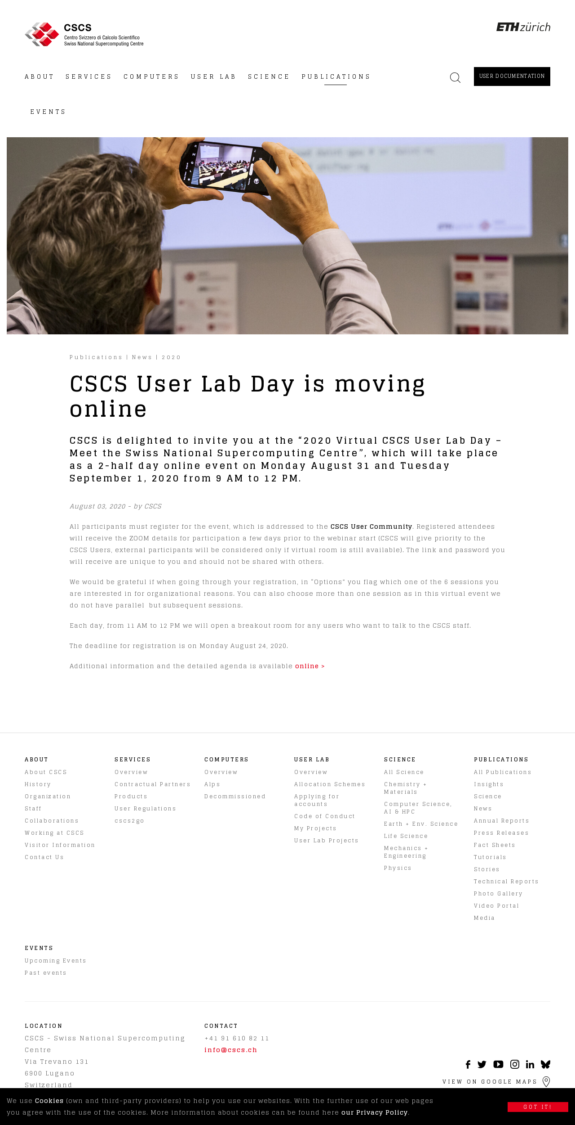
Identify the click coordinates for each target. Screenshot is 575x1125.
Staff (33, 808)
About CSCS (46, 772)
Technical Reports (507, 881)
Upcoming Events (56, 960)
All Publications (503, 772)
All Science (404, 772)
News (142, 357)
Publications (97, 357)
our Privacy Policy (374, 1112)
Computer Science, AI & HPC (418, 807)
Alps (212, 784)
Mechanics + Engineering (406, 851)
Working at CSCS (54, 832)
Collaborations (52, 820)
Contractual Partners (153, 784)
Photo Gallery (498, 893)
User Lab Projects (326, 840)
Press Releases (501, 832)
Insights (489, 784)
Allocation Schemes (330, 784)
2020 (171, 357)
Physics (398, 868)
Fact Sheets (495, 845)
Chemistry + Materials (406, 787)
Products (131, 796)
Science (488, 796)
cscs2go (130, 820)
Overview (131, 772)
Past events (46, 972)
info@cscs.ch (231, 1049)
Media (484, 917)
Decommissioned (235, 796)
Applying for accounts (317, 800)
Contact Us (44, 857)
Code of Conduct (325, 816)
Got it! (538, 1107)
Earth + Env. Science (421, 823)
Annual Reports (502, 820)
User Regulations (146, 808)
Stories (487, 869)
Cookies (49, 1100)
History (38, 784)
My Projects (315, 828)
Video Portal (496, 905)
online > (310, 665)
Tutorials (490, 857)
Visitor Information (60, 845)
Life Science (406, 836)
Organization (48, 796)
